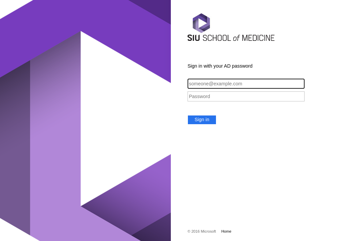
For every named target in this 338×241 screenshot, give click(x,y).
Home (226, 231)
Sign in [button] (202, 119)
